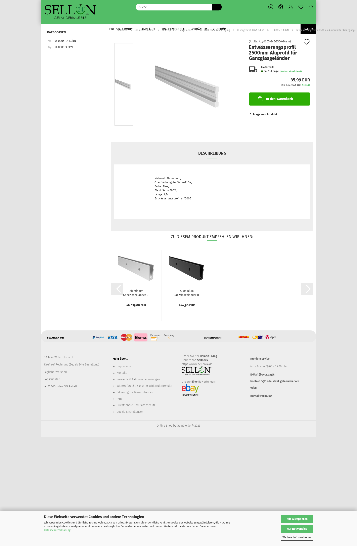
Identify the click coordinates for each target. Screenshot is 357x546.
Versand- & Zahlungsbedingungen (138, 379)
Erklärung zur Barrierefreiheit (135, 392)
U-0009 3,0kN (60, 47)
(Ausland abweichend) (291, 71)
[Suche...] (217, 7)
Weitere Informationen (297, 537)
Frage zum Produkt (265, 114)
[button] (281, 7)
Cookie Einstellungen (130, 412)
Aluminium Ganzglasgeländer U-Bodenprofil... (136, 292)
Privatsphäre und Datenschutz (136, 405)
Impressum (124, 366)
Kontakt (122, 373)
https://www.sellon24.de (197, 364)
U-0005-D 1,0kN (61, 41)
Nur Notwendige (297, 529)
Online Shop (164, 425)
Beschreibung (212, 153)
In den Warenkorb (275, 98)
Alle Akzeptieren (297, 519)
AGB (119, 398)
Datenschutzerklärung (57, 530)
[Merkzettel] (301, 7)
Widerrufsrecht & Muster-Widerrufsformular (144, 386)
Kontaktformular (261, 396)
